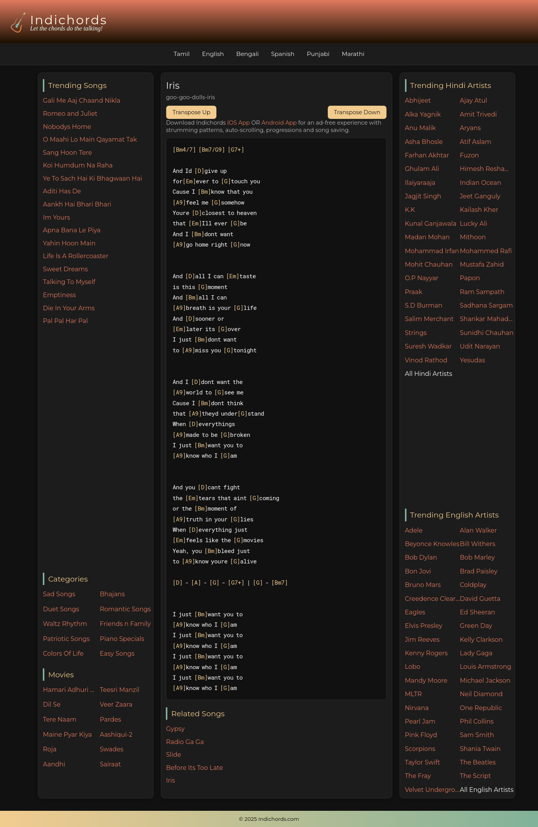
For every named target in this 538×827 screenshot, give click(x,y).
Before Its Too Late (194, 767)
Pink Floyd (421, 735)
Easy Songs (117, 653)
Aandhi (54, 764)
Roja (49, 749)
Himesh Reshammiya (487, 169)
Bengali (247, 54)
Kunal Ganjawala (431, 223)
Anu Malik (420, 128)
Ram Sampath (482, 292)
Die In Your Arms (68, 308)
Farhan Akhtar (427, 155)
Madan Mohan (427, 237)
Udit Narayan (480, 346)
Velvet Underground (432, 789)
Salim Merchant (429, 319)
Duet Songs (61, 609)
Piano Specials (122, 639)
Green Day (476, 625)
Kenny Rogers (426, 653)
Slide (173, 754)
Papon (470, 278)
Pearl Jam (420, 721)
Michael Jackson (485, 680)
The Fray (418, 776)
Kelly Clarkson (481, 639)
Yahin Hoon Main (69, 243)
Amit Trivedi (478, 114)
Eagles (415, 612)
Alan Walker (478, 530)
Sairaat (110, 764)
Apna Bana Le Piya (71, 230)
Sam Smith (477, 735)
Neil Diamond (481, 694)
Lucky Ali (473, 223)
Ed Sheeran (477, 612)
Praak (413, 292)
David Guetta (480, 598)
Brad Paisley (479, 571)
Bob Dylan (421, 557)
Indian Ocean (480, 182)
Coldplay (473, 585)
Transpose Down (357, 112)
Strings (416, 333)
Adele (414, 530)
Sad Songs (59, 594)
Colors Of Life (63, 653)
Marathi (353, 54)
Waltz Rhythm (65, 623)
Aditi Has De (62, 191)
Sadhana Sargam (486, 305)
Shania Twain (480, 749)
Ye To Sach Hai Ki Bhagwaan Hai (92, 178)
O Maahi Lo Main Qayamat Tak (90, 139)
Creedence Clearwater (432, 598)
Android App (279, 122)
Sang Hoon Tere (67, 152)
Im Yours (56, 217)
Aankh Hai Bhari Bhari (77, 204)
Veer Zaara (116, 704)
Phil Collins (477, 721)
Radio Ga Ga (185, 742)
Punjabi (318, 54)
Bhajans (112, 594)
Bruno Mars (423, 585)
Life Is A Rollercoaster (75, 256)
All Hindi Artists (428, 373)
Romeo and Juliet (70, 113)
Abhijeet (418, 100)
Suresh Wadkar (428, 346)
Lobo (412, 666)
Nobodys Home (67, 126)
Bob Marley (477, 557)
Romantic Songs (125, 609)
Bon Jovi (418, 571)
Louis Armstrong (485, 666)
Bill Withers (477, 544)
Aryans (470, 128)
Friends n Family (125, 623)
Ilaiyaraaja (420, 182)
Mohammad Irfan (432, 251)
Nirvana (417, 708)
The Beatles (478, 762)
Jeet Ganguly (480, 196)
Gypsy (175, 728)
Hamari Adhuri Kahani (69, 689)
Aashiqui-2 (116, 734)
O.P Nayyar (421, 278)
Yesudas (472, 360)
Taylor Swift (422, 762)
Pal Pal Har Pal (65, 321)
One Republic (481, 708)
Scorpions (420, 749)
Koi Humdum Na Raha (78, 165)
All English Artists (486, 789)
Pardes (110, 719)
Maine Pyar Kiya (67, 734)
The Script (475, 776)
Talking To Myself (69, 282)
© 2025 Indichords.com (269, 819)
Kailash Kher (479, 209)
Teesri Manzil (120, 689)
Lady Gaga (476, 653)
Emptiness (59, 295)
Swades (111, 749)
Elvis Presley (423, 625)
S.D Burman (423, 305)
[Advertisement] (98, 449)
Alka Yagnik (423, 114)
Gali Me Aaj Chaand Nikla (81, 100)
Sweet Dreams (65, 269)
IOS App (238, 122)
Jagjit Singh (423, 196)
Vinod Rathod (426, 360)
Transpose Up (191, 112)
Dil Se (52, 704)
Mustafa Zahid (482, 264)
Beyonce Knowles (432, 544)
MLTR (413, 694)
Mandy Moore (426, 680)
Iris (170, 780)
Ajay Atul (473, 100)
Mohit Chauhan (429, 264)
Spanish (283, 54)
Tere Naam (59, 719)
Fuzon (469, 155)
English (213, 54)
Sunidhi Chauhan (486, 333)
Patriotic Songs (66, 639)
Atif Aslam (475, 141)
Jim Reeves (422, 639)
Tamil (182, 54)
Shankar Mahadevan (487, 319)
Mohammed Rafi (486, 251)
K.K (410, 209)
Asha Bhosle (424, 141)
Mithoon (473, 237)
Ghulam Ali (422, 169)
